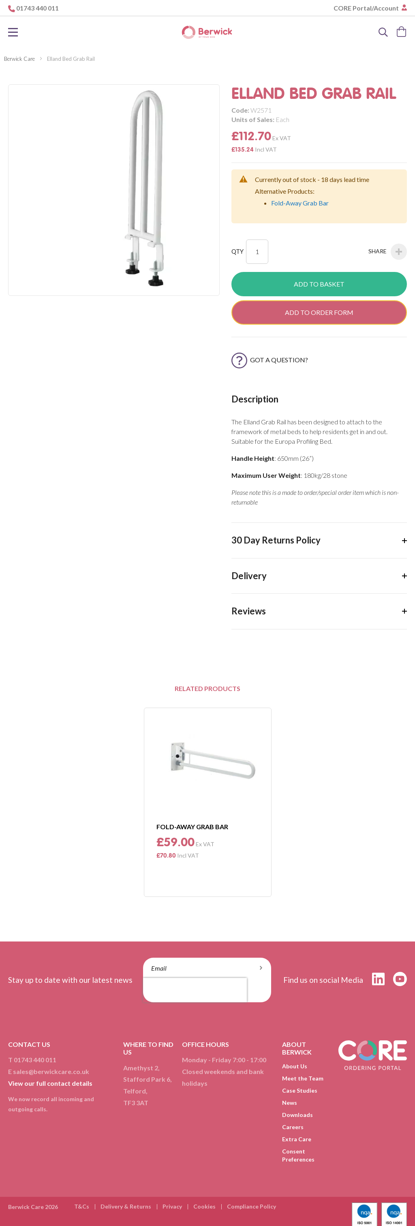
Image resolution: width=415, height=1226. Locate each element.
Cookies (204, 1206)
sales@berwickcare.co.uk (51, 1071)
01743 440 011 (37, 8)
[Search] (383, 32)
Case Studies (299, 1090)
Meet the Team (302, 1078)
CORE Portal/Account (367, 8)
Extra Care (296, 1139)
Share (387, 252)
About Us (294, 1066)
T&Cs (81, 1206)
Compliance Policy (251, 1206)
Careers (293, 1126)
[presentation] (195, 990)
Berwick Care (19, 59)
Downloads (297, 1114)
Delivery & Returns (126, 1206)
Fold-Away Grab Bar (300, 203)
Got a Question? (269, 360)
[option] (208, 802)
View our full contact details (50, 1083)
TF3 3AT (135, 1102)
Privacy (172, 1206)
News (289, 1102)
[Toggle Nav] (13, 32)
